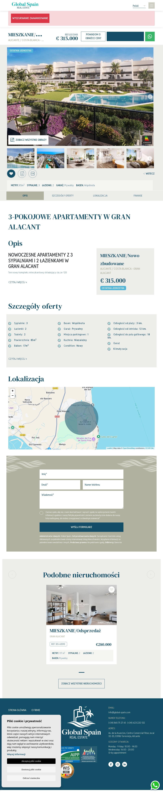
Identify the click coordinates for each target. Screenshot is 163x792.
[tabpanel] (81, 626)
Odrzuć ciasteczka (31, 778)
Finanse (138, 197)
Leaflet (109, 449)
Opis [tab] (25, 197)
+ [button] (13, 392)
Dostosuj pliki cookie (31, 769)
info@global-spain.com (119, 714)
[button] (36, 174)
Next (150, 96)
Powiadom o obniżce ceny (93, 36)
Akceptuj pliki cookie (31, 761)
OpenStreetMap (129, 449)
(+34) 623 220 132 (136, 724)
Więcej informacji (16, 754)
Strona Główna (17, 712)
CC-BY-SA (149, 449)
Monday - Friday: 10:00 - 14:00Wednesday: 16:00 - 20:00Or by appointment (122, 751)
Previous (10, 96)
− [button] (13, 397)
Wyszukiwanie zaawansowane (30, 18)
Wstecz (149, 174)
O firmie (35, 712)
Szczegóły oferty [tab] (63, 197)
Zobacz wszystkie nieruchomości (81, 685)
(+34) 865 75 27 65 (117, 724)
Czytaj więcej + (17, 360)
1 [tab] (81, 674)
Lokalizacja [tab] (100, 197)
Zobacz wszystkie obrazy (28, 140)
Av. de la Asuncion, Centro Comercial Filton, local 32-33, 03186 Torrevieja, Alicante (131, 737)
